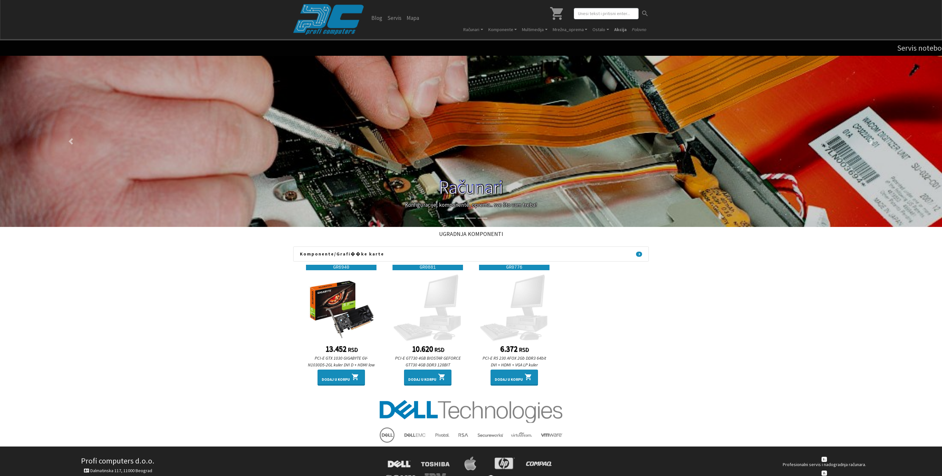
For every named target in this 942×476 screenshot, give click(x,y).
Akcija (620, 29)
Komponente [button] (500, 29)
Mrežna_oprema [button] (568, 29)
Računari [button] (471, 29)
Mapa (413, 17)
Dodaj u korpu (341, 377)
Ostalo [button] (598, 29)
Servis (394, 17)
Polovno (639, 29)
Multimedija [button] (533, 29)
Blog (376, 17)
